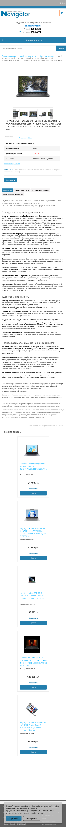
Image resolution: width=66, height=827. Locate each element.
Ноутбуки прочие (47, 56)
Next (51, 114)
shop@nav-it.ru (33, 25)
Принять (14, 818)
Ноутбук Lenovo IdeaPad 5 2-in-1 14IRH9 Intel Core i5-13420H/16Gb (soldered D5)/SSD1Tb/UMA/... (33, 726)
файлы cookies (28, 806)
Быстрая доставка (49, 825)
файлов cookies (38, 813)
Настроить (31, 818)
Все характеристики (12, 163)
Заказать (10, 180)
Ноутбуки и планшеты (27, 56)
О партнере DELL (25, 138)
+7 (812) (32, 29)
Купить (33, 493)
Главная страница (9, 56)
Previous (14, 114)
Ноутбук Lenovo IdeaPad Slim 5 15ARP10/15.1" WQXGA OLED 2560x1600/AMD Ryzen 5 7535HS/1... (33, 532)
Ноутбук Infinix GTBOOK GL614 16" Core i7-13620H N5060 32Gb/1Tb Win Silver (32, 595)
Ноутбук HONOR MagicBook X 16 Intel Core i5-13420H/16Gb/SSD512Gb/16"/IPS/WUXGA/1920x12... (33, 466)
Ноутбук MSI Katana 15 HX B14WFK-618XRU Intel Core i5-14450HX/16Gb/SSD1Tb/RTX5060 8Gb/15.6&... (33, 661)
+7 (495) (32, 32)
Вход (63, 3)
